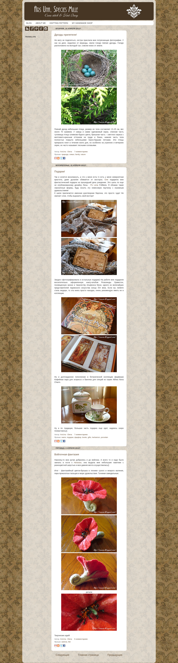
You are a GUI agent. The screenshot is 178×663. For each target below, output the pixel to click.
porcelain (104, 437)
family (77, 154)
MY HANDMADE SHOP (82, 23)
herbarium (96, 437)
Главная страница (88, 655)
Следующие (62, 655)
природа (65, 154)
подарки (70, 437)
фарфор (77, 437)
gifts (89, 437)
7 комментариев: (81, 152)
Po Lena (94, 185)
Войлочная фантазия (66, 454)
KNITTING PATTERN (59, 23)
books (84, 437)
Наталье (77, 462)
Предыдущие (114, 655)
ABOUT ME (41, 23)
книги (64, 437)
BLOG (29, 23)
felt (69, 642)
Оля (106, 180)
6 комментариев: (81, 639)
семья (71, 154)
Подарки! (59, 171)
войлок (64, 642)
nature (83, 154)
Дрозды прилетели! (65, 34)
